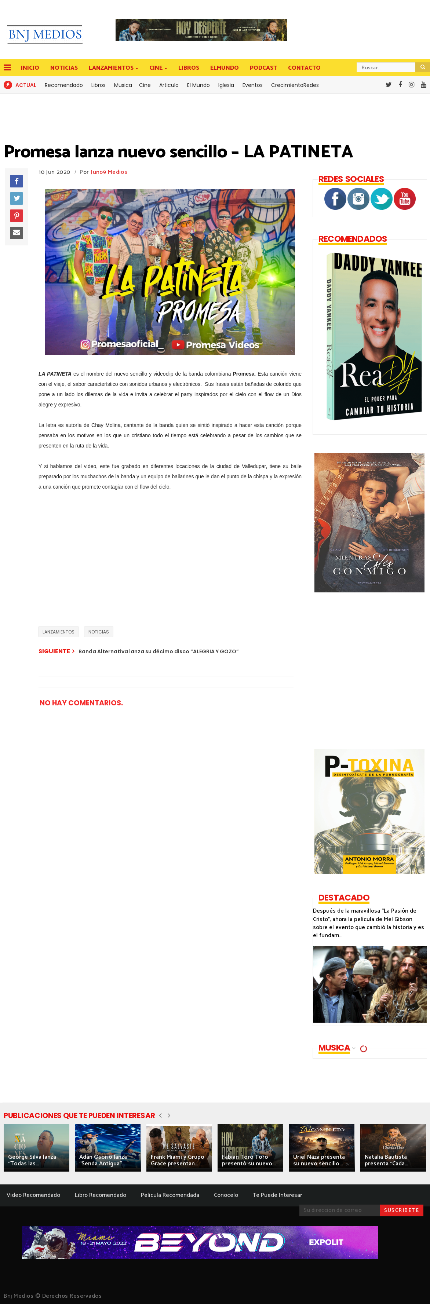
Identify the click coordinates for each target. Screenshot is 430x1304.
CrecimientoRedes (295, 85)
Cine (145, 85)
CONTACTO (304, 68)
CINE (156, 68)
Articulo (169, 85)
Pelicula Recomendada (170, 1195)
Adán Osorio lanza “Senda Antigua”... (103, 1160)
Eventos (253, 85)
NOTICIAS (64, 68)
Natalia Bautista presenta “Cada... (386, 1160)
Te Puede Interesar (277, 1195)
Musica (123, 85)
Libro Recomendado (100, 1195)
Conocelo (226, 1195)
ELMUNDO (224, 68)
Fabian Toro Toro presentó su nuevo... (249, 1160)
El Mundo (198, 85)
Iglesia (226, 85)
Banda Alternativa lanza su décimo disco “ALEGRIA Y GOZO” (159, 651)
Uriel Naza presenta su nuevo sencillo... (319, 1160)
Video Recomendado (33, 1195)
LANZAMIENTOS (112, 68)
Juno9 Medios (109, 172)
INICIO (30, 68)
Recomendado (64, 85)
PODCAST (263, 68)
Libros (98, 85)
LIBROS (188, 68)
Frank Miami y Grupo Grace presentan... (177, 1160)
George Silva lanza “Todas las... (32, 1160)
